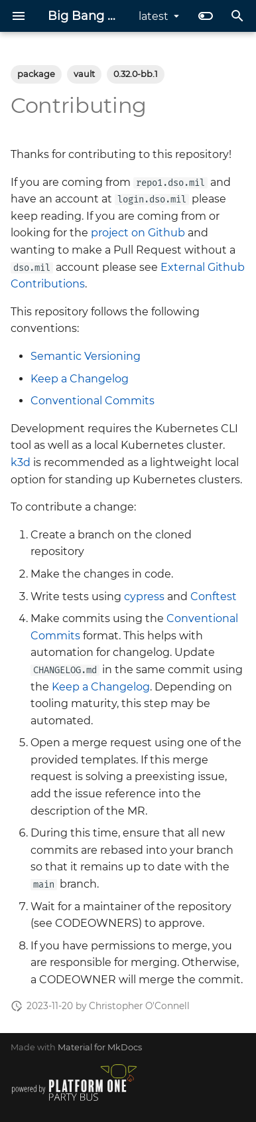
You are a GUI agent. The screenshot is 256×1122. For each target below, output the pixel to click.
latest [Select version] (153, 16)
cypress (144, 596)
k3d (21, 462)
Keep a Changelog (80, 378)
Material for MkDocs (100, 1047)
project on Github (138, 232)
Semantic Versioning (86, 356)
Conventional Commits (93, 400)
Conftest (213, 596)
